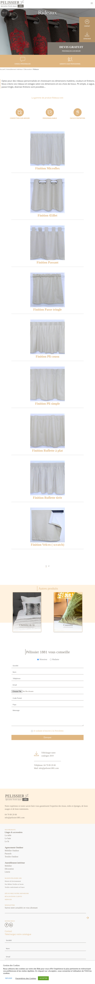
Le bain (8, 838)
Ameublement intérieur (14, 69)
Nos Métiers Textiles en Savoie (14, 884)
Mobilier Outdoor (12, 850)
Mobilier (8, 866)
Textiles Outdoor (11, 857)
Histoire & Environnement (13, 881)
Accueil (2, 69)
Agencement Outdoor (14, 847)
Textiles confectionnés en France (15, 887)
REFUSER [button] (8, 978)
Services (8, 899)
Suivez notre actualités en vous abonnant (21, 908)
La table (8, 835)
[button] (91, 3)
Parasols (8, 854)
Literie (7, 872)
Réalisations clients (13, 896)
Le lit (7, 841)
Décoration (28, 69)
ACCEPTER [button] (43, 978)
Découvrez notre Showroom (17, 893)
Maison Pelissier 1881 (13, 878)
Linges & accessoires (13, 832)
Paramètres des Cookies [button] (25, 978)
